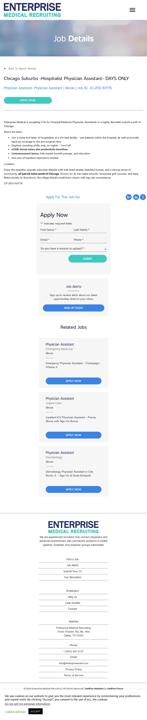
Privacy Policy (73, 668)
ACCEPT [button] (35, 711)
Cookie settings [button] (16, 711)
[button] (20, 68)
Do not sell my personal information (27, 704)
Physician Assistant (60, 343)
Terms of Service (73, 674)
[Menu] (132, 10)
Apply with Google (128, 197)
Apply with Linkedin (136, 197)
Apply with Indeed (143, 197)
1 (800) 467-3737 (74, 650)
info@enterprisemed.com (73, 662)
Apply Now (73, 380)
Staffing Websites (94, 687)
